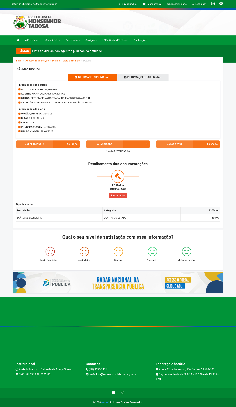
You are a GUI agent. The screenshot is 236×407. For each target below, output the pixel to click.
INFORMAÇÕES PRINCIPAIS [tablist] (92, 77)
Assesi (105, 402)
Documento (118, 195)
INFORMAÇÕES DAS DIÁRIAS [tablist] (143, 77)
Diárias (56, 60)
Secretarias (73, 40)
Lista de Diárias (71, 60)
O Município (52, 40)
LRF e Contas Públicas (116, 40)
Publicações (141, 40)
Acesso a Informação (37, 60)
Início (19, 60)
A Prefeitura (32, 40)
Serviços (91, 40)
